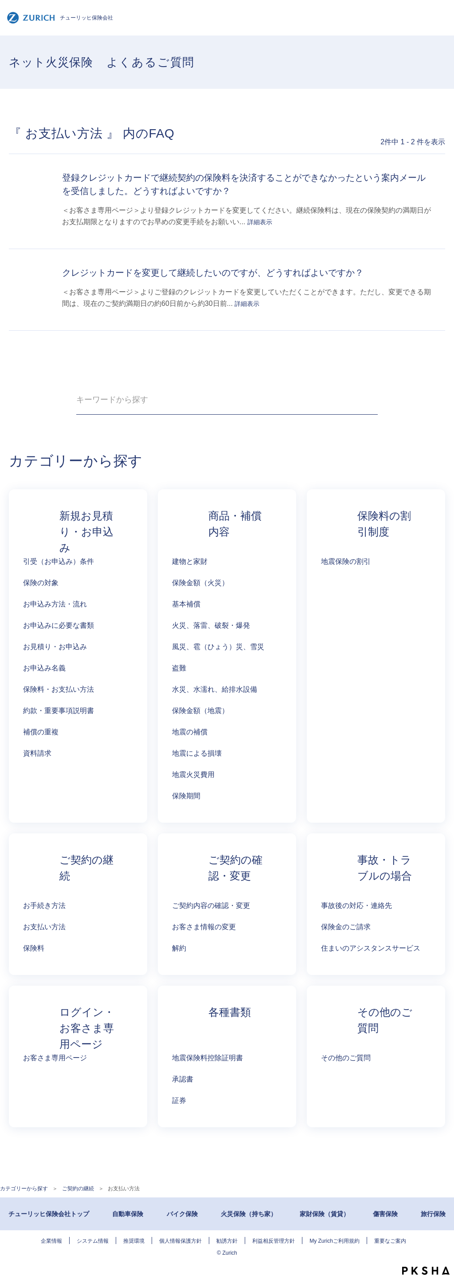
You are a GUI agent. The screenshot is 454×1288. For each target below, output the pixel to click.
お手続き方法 (44, 905)
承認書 (182, 1079)
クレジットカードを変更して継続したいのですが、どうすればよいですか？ (213, 272)
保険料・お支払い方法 (58, 689)
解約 (179, 948)
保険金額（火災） (200, 583)
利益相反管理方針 (273, 1241)
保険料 (33, 948)
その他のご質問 (346, 1058)
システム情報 (93, 1241)
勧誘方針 (227, 1241)
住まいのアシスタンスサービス (370, 948)
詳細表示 (259, 222)
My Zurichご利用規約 (334, 1241)
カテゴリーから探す (24, 1188)
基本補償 (186, 604)
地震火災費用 (193, 774)
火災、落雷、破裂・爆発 (211, 625)
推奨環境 (134, 1241)
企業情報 (51, 1241)
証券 (179, 1100)
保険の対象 (41, 583)
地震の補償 (189, 732)
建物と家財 (189, 561)
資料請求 (37, 753)
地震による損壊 (197, 753)
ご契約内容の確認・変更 (211, 905)
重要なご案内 (390, 1241)
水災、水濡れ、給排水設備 (214, 689)
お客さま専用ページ (55, 1058)
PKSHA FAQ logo (426, 1270)
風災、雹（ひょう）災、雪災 (218, 646)
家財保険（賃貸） (324, 1213)
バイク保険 (182, 1213)
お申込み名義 (44, 668)
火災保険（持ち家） (249, 1213)
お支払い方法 (44, 927)
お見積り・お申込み (55, 646)
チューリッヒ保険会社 (60, 18)
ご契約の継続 (78, 1188)
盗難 (179, 668)
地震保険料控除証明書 (207, 1058)
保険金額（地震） (200, 710)
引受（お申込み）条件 (58, 561)
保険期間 (186, 796)
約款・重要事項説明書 (58, 710)
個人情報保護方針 (180, 1241)
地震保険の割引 (346, 561)
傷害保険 (385, 1213)
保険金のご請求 (346, 927)
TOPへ (441, 1252)
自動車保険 (127, 1213)
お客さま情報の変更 (204, 927)
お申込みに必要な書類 (58, 625)
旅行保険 (433, 1213)
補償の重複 (41, 732)
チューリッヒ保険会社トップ (48, 1213)
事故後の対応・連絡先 (356, 905)
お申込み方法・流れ (55, 604)
